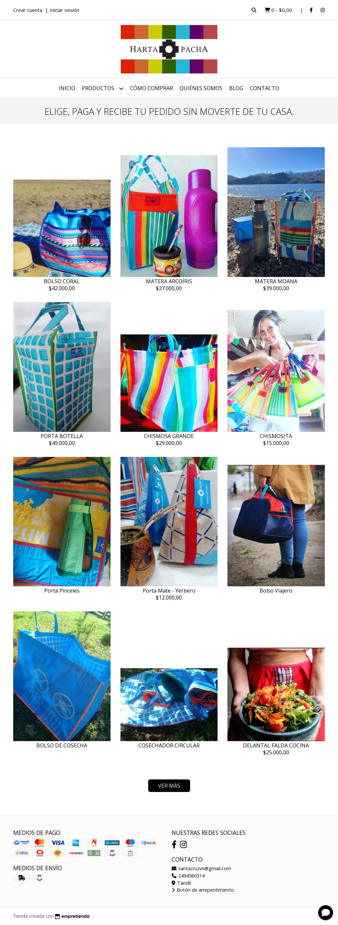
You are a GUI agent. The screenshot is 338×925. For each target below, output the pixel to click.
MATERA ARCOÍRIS (169, 281)
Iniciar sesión (64, 10)
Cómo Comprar (151, 88)
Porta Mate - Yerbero (169, 590)
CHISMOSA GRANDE (169, 436)
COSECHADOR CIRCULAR (169, 745)
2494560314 (188, 876)
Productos (102, 88)
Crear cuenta (27, 10)
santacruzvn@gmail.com (201, 868)
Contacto (264, 88)
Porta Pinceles (62, 590)
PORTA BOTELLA (62, 436)
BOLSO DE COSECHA (61, 745)
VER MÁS (169, 785)
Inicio (67, 88)
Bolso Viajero (275, 590)
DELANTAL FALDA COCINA (276, 745)
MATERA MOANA (276, 281)
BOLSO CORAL (62, 281)
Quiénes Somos (201, 88)
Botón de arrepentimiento (203, 890)
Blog (236, 88)
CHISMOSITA (276, 436)
